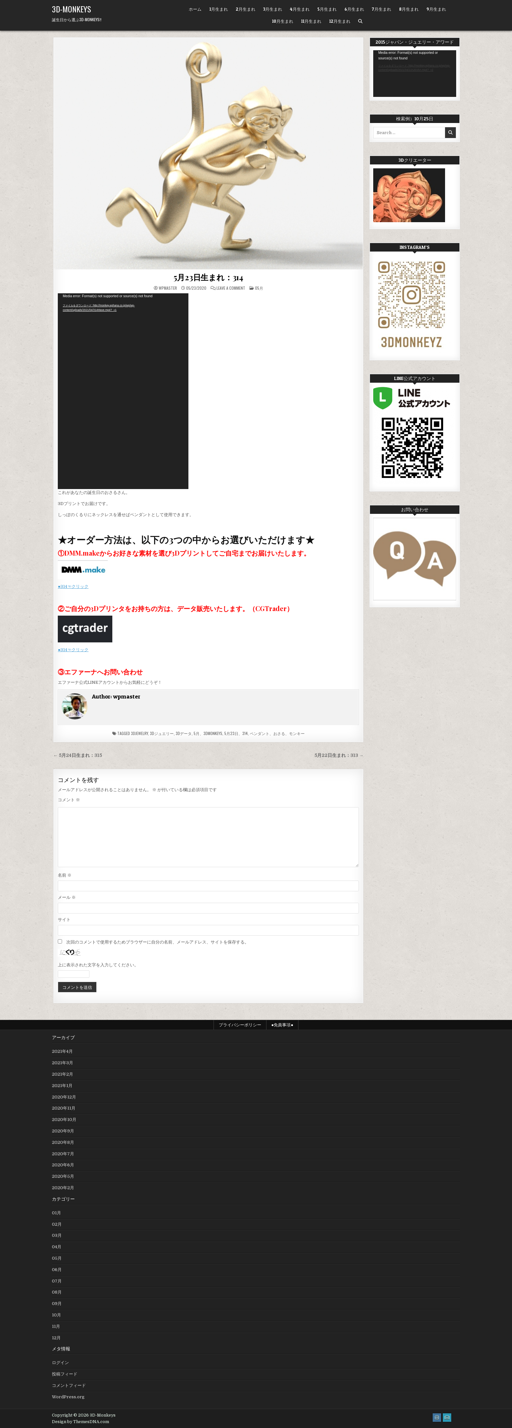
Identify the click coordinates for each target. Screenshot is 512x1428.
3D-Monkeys (71, 9)
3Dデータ (184, 733)
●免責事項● (282, 1024)
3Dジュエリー (162, 733)
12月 (56, 1337)
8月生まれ (409, 9)
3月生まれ (272, 9)
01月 (56, 1212)
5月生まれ (327, 9)
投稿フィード (64, 1374)
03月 (57, 1235)
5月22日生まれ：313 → (339, 755)
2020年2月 (63, 1187)
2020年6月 (63, 1164)
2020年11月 (63, 1108)
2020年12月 (64, 1097)
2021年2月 (62, 1074)
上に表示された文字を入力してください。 (98, 964)
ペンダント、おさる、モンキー (277, 733)
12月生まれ (339, 21)
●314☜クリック (73, 586)
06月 (57, 1269)
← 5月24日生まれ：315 (77, 755)
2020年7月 (63, 1153)
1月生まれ (218, 9)
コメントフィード (69, 1385)
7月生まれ (381, 9)
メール (67, 897)
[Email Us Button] (447, 1417)
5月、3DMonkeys (208, 733)
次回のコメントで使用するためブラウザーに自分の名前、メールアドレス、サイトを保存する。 (157, 942)
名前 (65, 875)
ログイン (60, 1362)
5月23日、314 (236, 733)
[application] (123, 391)
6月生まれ (354, 9)
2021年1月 (62, 1085)
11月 (56, 1326)
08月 (57, 1292)
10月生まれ (282, 21)
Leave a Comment (230, 288)
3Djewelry (139, 733)
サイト (64, 919)
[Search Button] (360, 21)
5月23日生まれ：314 (208, 277)
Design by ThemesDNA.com (80, 1422)
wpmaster (168, 288)
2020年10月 (64, 1119)
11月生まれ (311, 21)
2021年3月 (62, 1062)
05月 (259, 288)
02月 (57, 1224)
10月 (56, 1315)
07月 (57, 1281)
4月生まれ (300, 9)
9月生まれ (436, 9)
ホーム (195, 9)
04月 (56, 1246)
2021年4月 (62, 1051)
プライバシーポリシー (240, 1024)
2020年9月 (63, 1131)
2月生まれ (245, 9)
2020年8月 (63, 1142)
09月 (57, 1303)
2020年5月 (63, 1176)
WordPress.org (68, 1396)
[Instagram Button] (437, 1417)
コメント (69, 799)
